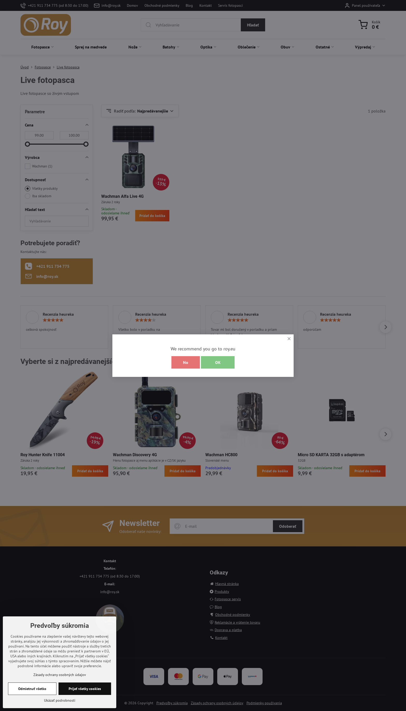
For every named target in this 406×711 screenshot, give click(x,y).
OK (218, 362)
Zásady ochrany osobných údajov (59, 674)
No (185, 362)
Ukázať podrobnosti (59, 700)
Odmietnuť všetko (32, 688)
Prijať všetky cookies (85, 688)
